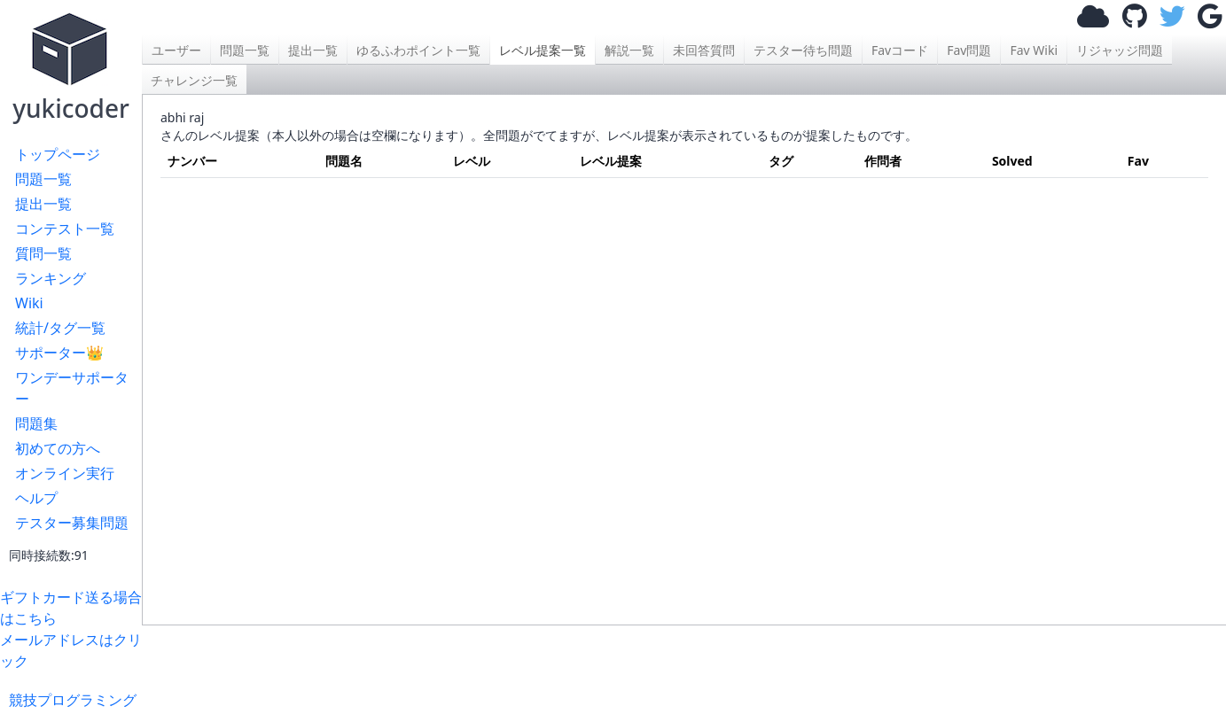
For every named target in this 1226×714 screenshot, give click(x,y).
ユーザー (176, 50)
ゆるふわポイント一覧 (418, 50)
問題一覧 (43, 179)
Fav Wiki (1034, 50)
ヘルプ (36, 498)
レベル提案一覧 (542, 50)
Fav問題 (969, 50)
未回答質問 (704, 50)
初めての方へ (57, 448)
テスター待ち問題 (803, 50)
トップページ (57, 154)
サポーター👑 (59, 352)
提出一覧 (43, 203)
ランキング (50, 278)
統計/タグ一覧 (60, 328)
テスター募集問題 (72, 522)
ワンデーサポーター (72, 388)
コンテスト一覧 (64, 228)
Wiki (29, 303)
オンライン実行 (64, 473)
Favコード (899, 50)
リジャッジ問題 (1119, 50)
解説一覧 (629, 50)
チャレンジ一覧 (194, 80)
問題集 (36, 423)
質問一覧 (43, 253)
